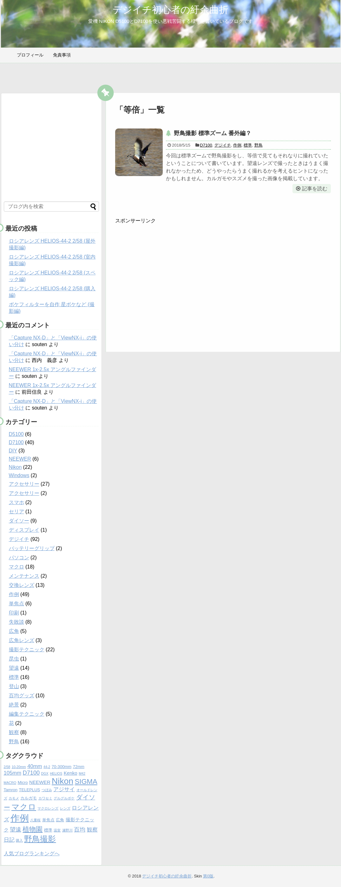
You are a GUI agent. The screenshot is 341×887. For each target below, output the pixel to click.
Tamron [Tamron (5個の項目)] (11, 789)
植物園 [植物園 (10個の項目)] (33, 829)
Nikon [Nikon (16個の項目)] (62, 781)
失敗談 (16, 622)
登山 (14, 686)
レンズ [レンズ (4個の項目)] (65, 808)
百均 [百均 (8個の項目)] (79, 829)
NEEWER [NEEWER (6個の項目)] (39, 782)
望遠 (14, 668)
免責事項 (62, 54)
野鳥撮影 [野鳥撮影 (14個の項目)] (40, 838)
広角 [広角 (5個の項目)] (60, 820)
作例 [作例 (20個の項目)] (19, 818)
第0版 (208, 876)
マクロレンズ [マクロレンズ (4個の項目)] (47, 808)
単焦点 (16, 603)
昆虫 (14, 658)
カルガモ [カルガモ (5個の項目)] (28, 798)
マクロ (16, 566)
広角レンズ (21, 640)
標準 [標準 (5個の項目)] (48, 830)
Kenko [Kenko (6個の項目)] (70, 773)
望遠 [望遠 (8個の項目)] (15, 829)
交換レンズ (21, 585)
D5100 (16, 434)
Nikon (15, 467)
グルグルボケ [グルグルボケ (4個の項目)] (64, 798)
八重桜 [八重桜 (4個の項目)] (35, 820)
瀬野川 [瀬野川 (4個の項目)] (67, 830)
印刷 (14, 612)
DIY (13, 450)
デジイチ (222, 145)
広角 (14, 631)
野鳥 (258, 145)
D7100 (206, 145)
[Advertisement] (277, 285)
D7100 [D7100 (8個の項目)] (31, 773)
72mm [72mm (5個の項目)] (78, 766)
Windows (19, 475)
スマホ (16, 502)
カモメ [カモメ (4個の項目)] (14, 798)
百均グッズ (21, 695)
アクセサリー (24, 484)
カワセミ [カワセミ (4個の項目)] (45, 798)
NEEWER (20, 459)
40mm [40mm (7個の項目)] (34, 766)
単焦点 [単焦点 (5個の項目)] (48, 820)
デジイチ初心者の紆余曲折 (170, 9)
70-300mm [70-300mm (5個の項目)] (61, 766)
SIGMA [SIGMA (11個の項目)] (86, 781)
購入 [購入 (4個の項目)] (19, 840)
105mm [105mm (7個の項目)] (13, 773)
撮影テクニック (26, 649)
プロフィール (30, 54)
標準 (248, 145)
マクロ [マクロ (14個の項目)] (23, 806)
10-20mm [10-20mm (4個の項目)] (19, 767)
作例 (237, 145)
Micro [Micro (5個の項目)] (23, 782)
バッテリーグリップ (32, 548)
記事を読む (314, 188)
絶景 (14, 704)
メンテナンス (24, 576)
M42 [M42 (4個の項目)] (82, 773)
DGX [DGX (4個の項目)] (45, 773)
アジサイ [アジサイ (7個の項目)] (64, 789)
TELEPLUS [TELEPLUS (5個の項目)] (29, 789)
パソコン (19, 557)
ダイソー (19, 520)
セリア (16, 511)
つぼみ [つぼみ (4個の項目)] (47, 790)
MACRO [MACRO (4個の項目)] (10, 783)
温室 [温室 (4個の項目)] (57, 830)
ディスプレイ (24, 530)
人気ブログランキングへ (32, 853)
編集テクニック (26, 714)
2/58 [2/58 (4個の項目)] (7, 767)
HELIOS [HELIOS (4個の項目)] (56, 773)
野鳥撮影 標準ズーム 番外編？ (212, 133)
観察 (14, 732)
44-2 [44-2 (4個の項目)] (46, 767)
